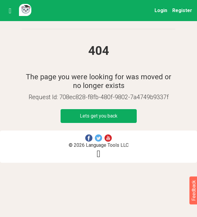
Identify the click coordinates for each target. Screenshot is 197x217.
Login (161, 10)
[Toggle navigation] (12, 11)
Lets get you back (98, 116)
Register (182, 10)
